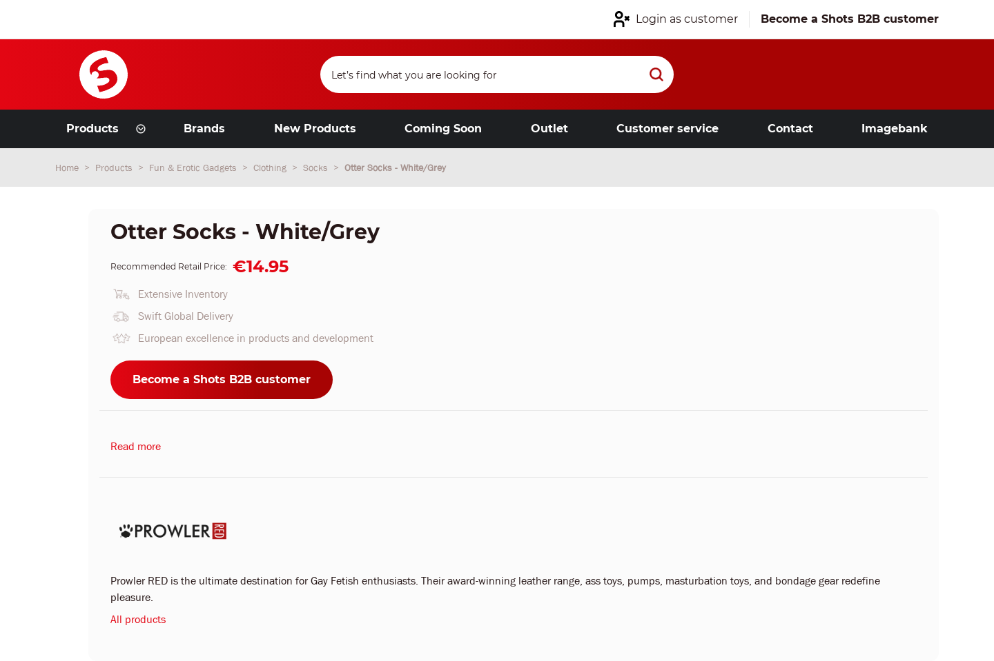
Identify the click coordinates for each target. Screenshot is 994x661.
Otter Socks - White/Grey (395, 167)
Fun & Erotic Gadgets (194, 167)
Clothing (271, 167)
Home (68, 167)
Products (115, 167)
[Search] (497, 74)
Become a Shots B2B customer (222, 379)
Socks (317, 167)
